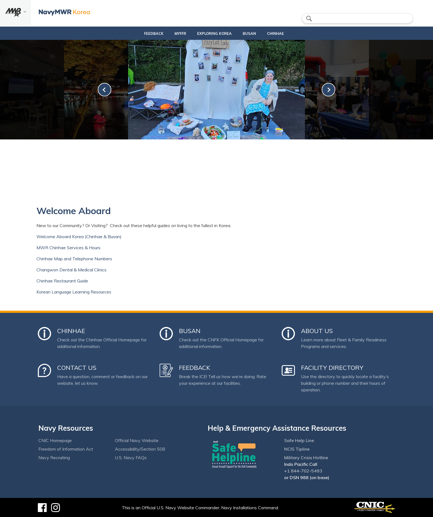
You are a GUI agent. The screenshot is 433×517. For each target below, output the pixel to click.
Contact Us (76, 367)
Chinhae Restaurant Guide (62, 281)
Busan (251, 33)
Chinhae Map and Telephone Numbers (74, 258)
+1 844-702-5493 (303, 471)
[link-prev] (104, 90)
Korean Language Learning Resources (73, 292)
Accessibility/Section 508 (140, 449)
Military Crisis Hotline (306, 457)
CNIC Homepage (55, 440)
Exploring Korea (212, 33)
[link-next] (328, 90)
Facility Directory (332, 367)
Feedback (151, 33)
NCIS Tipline (297, 449)
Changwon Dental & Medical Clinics (71, 269)
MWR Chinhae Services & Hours (68, 247)
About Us (317, 331)
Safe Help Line (299, 440)
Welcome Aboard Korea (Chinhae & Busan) (79, 236)
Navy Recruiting (54, 457)
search (309, 18)
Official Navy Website (137, 440)
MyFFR (178, 33)
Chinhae (278, 33)
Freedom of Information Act (65, 449)
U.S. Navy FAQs (131, 457)
